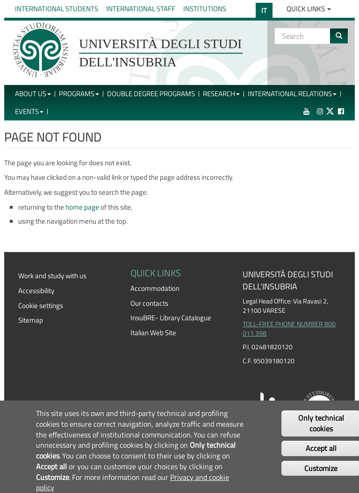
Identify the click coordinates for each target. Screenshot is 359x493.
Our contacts (149, 303)
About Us (33, 93)
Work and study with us (52, 275)
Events (29, 111)
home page (82, 207)
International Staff (140, 8)
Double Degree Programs (151, 93)
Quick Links (309, 8)
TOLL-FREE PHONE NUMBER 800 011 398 (289, 328)
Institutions (204, 8)
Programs (79, 93)
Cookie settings (40, 305)
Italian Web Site (153, 332)
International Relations (292, 93)
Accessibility (36, 290)
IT (264, 10)
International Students (56, 8)
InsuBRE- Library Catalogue (170, 317)
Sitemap (30, 320)
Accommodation (155, 288)
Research (221, 93)
